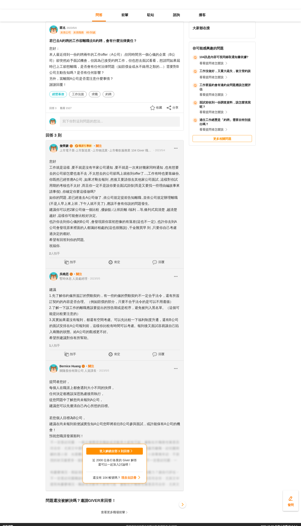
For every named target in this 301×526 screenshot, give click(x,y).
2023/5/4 (72, 27)
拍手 (73, 262)
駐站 (150, 15)
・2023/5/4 (159, 150)
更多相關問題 (222, 138)
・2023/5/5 (93, 278)
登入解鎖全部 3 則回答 (114, 451)
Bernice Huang (70, 366)
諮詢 (176, 15)
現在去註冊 (128, 477)
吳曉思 (64, 274)
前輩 (124, 15)
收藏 (159, 107)
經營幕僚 (58, 94)
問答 (99, 15)
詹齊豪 (64, 146)
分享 (175, 107)
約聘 (108, 94)
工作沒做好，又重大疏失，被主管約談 (225, 71)
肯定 (117, 262)
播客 (202, 15)
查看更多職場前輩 (113, 512)
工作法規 (78, 94)
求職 (95, 94)
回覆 (161, 262)
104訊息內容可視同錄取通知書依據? (224, 57)
